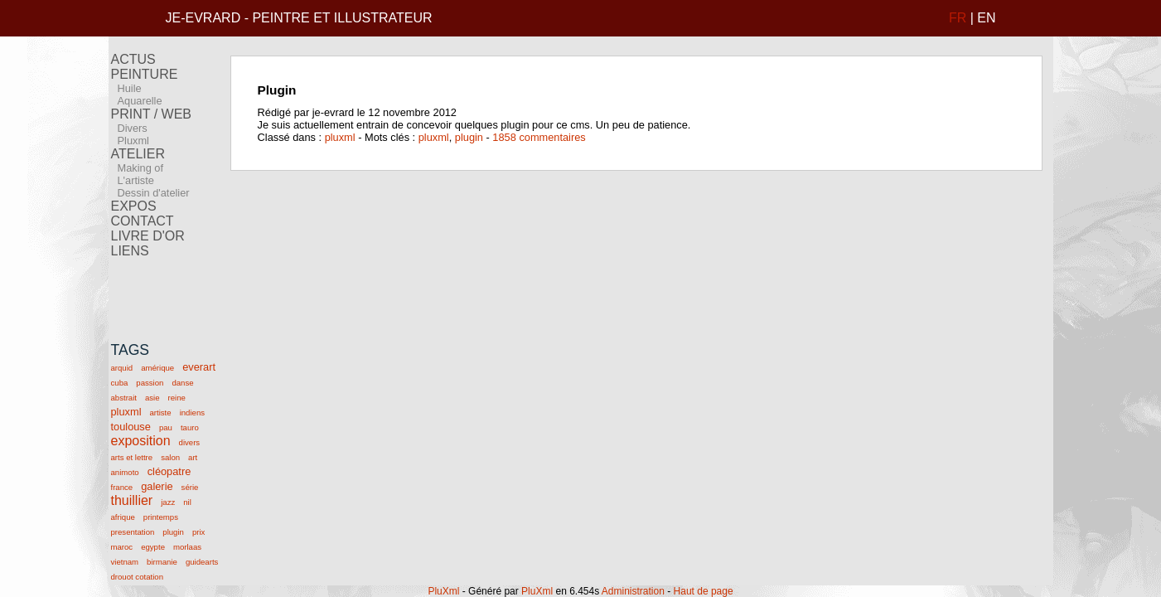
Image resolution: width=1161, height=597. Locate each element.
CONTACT (142, 221)
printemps (160, 517)
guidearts (202, 561)
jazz (168, 502)
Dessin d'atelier (154, 193)
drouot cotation (137, 576)
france (122, 487)
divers (190, 442)
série (190, 487)
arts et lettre (132, 457)
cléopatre (169, 471)
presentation (133, 531)
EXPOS (134, 206)
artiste (160, 412)
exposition (141, 441)
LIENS (130, 251)
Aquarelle (140, 101)
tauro (190, 427)
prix (198, 531)
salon (170, 457)
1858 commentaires (538, 137)
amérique (157, 367)
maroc (122, 546)
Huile (130, 88)
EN (986, 18)
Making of (140, 168)
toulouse (131, 426)
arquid (122, 367)
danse (182, 382)
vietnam (125, 561)
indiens (192, 412)
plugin (173, 531)
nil (187, 502)
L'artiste (136, 180)
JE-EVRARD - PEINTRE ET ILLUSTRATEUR (299, 18)
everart (198, 367)
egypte (153, 546)
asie (152, 397)
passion (149, 382)
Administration (633, 591)
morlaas (187, 546)
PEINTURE (144, 74)
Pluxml (133, 140)
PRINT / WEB (151, 114)
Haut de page (703, 591)
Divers (133, 128)
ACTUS (133, 59)
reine (177, 397)
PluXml (443, 591)
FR (957, 18)
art (192, 457)
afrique (123, 517)
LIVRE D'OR (148, 236)
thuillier (132, 500)
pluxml (126, 411)
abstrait (124, 397)
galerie (156, 486)
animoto (125, 472)
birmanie (162, 561)
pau (165, 427)
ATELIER (138, 154)
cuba (119, 382)
